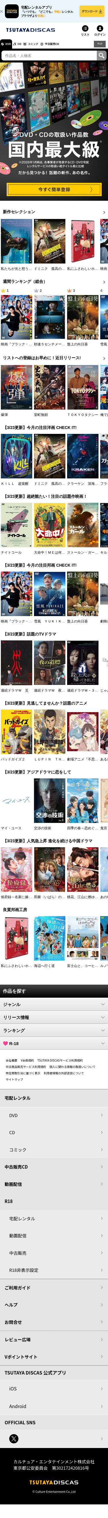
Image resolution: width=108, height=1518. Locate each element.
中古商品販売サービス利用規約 (26, 1071)
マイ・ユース (11, 832)
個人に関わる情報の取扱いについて (73, 1071)
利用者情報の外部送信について (64, 1077)
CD (26, 48)
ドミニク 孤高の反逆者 (53, 273)
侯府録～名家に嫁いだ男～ (21, 901)
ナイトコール (11, 557)
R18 (99, 48)
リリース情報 (54, 1021)
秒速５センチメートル (51, 349)
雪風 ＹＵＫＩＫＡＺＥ (53, 626)
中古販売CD (70, 48)
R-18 (54, 1047)
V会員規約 (27, 1064)
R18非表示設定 (23, 1274)
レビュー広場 (18, 1344)
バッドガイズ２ (13, 764)
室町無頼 (41, 419)
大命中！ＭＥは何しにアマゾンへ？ (61, 557)
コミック (45, 48)
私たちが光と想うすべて (20, 273)
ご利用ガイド (18, 1292)
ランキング (54, 1034)
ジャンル (54, 1008)
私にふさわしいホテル (84, 273)
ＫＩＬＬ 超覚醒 (15, 488)
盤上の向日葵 (77, 349)
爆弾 (4, 419)
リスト (85, 38)
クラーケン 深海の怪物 (86, 488)
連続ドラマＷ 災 (15, 694)
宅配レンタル (22, 1223)
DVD (11, 48)
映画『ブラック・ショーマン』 (25, 349)
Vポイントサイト (21, 1361)
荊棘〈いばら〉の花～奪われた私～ (61, 901)
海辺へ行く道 (44, 970)
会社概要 (11, 1064)
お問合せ (13, 1326)
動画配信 (13, 1188)
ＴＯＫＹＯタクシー (82, 419)
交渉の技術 (42, 832)
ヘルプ (11, 1309)
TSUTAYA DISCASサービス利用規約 (60, 1064)
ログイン (100, 38)
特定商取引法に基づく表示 (23, 1077)
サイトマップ (14, 1084)
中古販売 (17, 1257)
